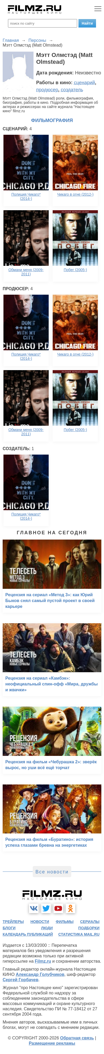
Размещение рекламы (52, 1043)
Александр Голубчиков (40, 974)
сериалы (89, 922)
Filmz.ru (43, 961)
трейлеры (13, 922)
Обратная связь (77, 1038)
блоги (9, 928)
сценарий (84, 82)
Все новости (52, 871)
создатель (72, 89)
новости (39, 922)
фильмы (64, 922)
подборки (88, 928)
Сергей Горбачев (20, 979)
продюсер (47, 89)
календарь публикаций (28, 934)
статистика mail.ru (78, 934)
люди (47, 928)
